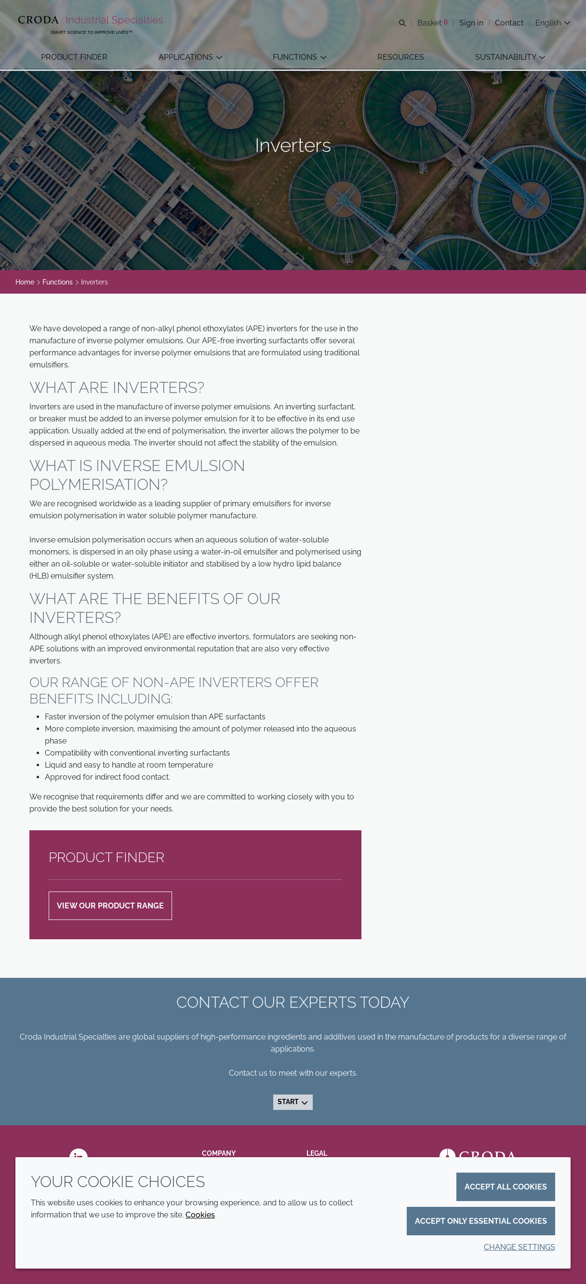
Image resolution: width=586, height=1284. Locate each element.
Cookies (200, 1214)
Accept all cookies (506, 1186)
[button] (74, 58)
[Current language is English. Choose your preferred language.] (553, 23)
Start (293, 1102)
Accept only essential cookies (481, 1221)
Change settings (519, 1247)
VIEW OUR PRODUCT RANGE (110, 905)
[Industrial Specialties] (91, 20)
